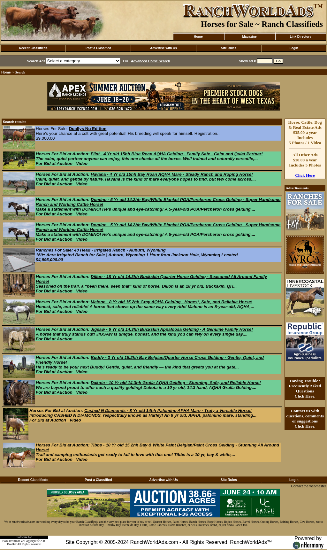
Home (198, 36)
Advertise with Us (163, 48)
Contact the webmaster (308, 486)
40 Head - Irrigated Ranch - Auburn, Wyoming (120, 250)
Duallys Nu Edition (88, 128)
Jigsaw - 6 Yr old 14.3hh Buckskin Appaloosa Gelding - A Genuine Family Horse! (172, 329)
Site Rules (228, 48)
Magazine (249, 36)
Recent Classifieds (33, 48)
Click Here (305, 175)
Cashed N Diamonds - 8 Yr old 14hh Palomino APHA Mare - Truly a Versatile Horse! (168, 410)
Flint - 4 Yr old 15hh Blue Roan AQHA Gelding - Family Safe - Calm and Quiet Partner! (177, 153)
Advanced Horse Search (150, 61)
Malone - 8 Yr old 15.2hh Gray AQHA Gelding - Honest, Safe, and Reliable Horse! (171, 301)
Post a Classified (98, 48)
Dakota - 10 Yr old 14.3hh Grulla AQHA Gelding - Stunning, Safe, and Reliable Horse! (176, 382)
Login (293, 48)
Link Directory (300, 36)
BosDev (12, 544)
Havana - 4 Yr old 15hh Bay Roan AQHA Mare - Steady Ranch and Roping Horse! (172, 174)
